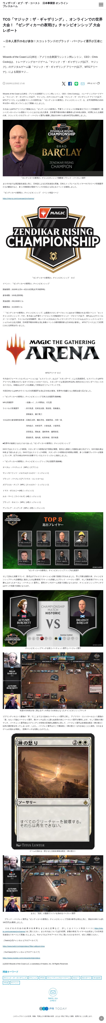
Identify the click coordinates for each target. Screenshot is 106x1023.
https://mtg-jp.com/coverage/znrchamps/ (18, 198)
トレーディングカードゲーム (59, 978)
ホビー (76, 978)
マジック (33, 978)
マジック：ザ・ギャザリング (15, 978)
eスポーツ (87, 978)
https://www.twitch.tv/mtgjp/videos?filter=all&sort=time (24, 946)
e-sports (97, 978)
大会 (6, 983)
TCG (42, 978)
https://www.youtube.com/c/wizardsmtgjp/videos (21, 958)
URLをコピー (92, 83)
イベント (15, 983)
